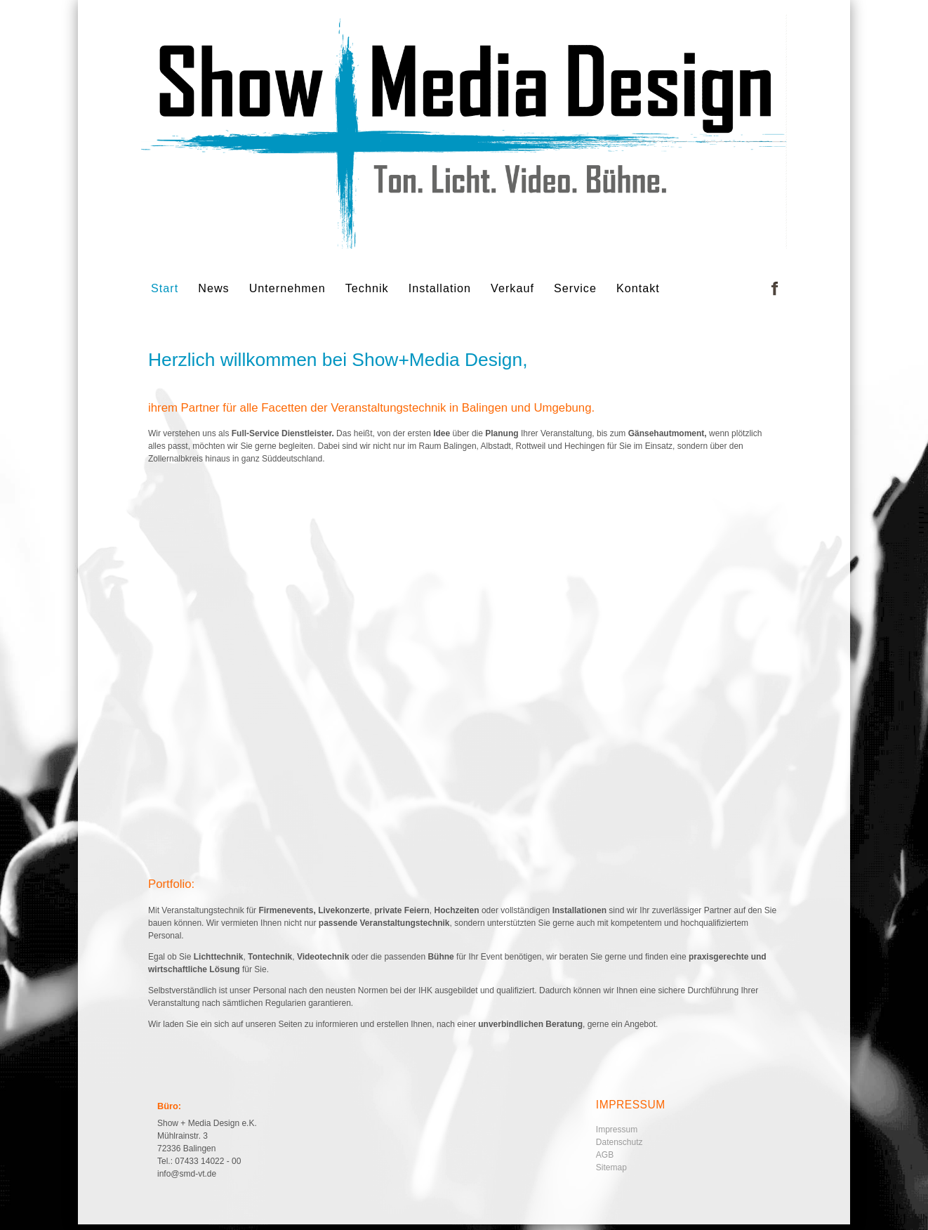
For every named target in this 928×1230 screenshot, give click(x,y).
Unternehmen (287, 288)
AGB (605, 1155)
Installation (440, 288)
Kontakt (638, 288)
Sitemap (611, 1167)
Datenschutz (619, 1142)
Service (575, 288)
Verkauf (512, 288)
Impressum (616, 1129)
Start (164, 288)
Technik (367, 288)
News (213, 288)
